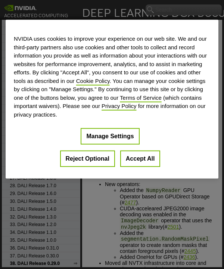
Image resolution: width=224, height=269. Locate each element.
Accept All (140, 158)
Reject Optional (87, 158)
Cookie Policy (93, 80)
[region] (112, 99)
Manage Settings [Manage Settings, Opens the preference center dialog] (110, 136)
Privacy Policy (119, 106)
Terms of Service (141, 97)
